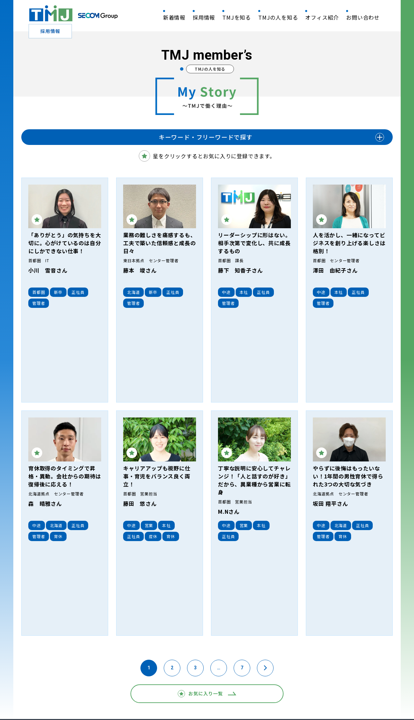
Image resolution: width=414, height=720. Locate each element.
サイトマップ (375, 695)
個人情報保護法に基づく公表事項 (206, 695)
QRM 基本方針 (39, 695)
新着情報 (174, 17)
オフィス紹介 (322, 17)
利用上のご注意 (265, 695)
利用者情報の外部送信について (321, 695)
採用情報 (204, 17)
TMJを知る (236, 17)
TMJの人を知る (278, 17)
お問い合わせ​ (363, 17)
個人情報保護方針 (145, 695)
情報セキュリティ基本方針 (90, 695)
